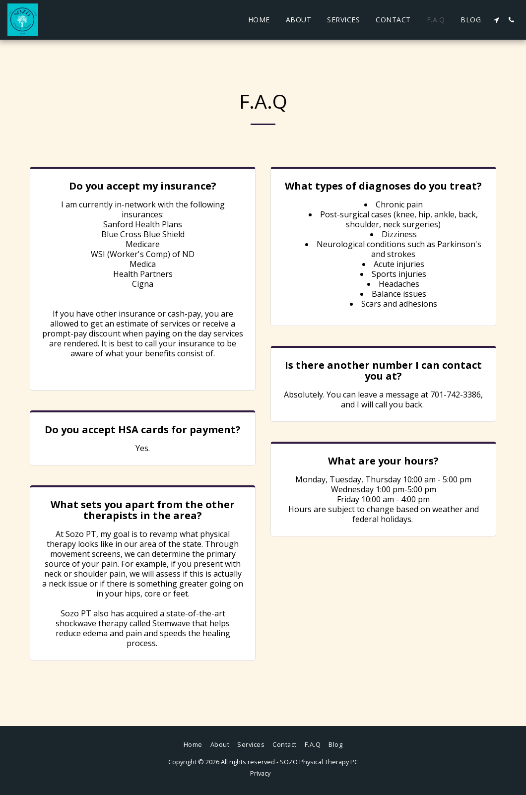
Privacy (260, 773)
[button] (496, 19)
